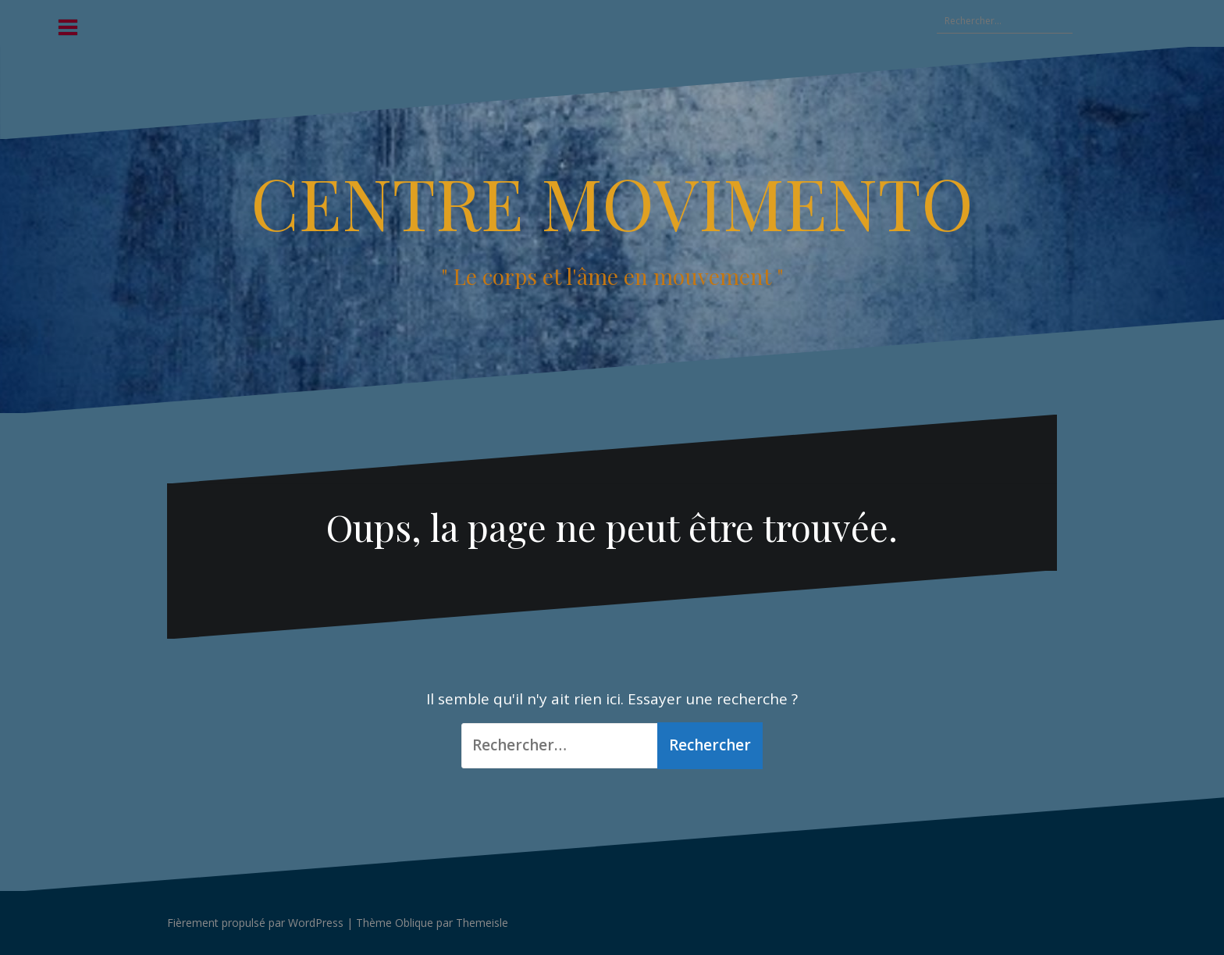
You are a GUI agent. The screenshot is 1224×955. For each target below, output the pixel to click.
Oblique (414, 922)
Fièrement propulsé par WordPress (255, 922)
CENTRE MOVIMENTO (612, 202)
